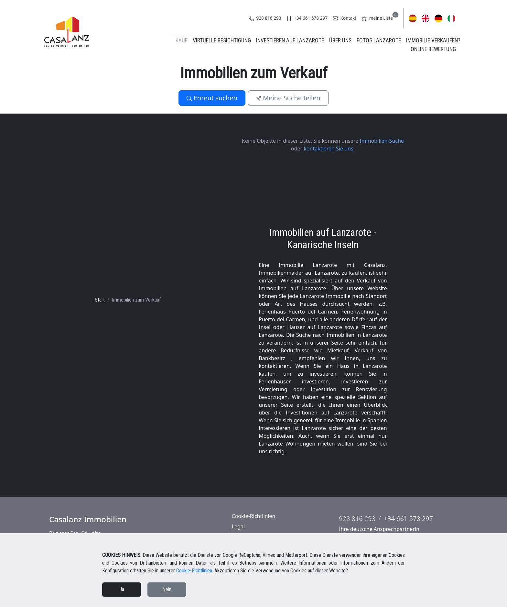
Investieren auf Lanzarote (290, 40)
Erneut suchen (212, 98)
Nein (166, 589)
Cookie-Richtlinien (253, 516)
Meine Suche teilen (288, 98)
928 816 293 (265, 18)
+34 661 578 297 (307, 18)
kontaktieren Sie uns (328, 148)
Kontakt (344, 18)
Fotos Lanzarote (379, 40)
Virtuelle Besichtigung (222, 40)
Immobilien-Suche (382, 140)
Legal (238, 526)
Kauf (182, 40)
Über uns (340, 40)
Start (100, 300)
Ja (121, 589)
